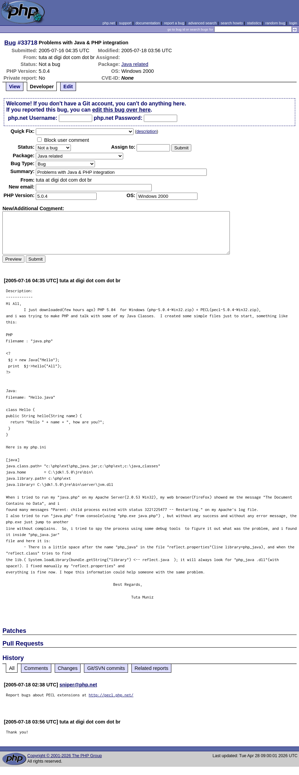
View (14, 86)
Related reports (151, 668)
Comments (36, 668)
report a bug (174, 23)
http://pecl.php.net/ (111, 695)
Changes (68, 668)
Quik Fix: (23, 131)
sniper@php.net (78, 684)
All (11, 668)
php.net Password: (118, 118)
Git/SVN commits (106, 668)
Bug (10, 42)
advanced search (202, 23)
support (125, 23)
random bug (275, 23)
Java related (134, 64)
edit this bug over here (121, 110)
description (146, 131)
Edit (68, 86)
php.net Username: (32, 118)
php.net (109, 23)
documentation (148, 23)
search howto (232, 23)
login (293, 23)
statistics (254, 23)
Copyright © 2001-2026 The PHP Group (64, 755)
